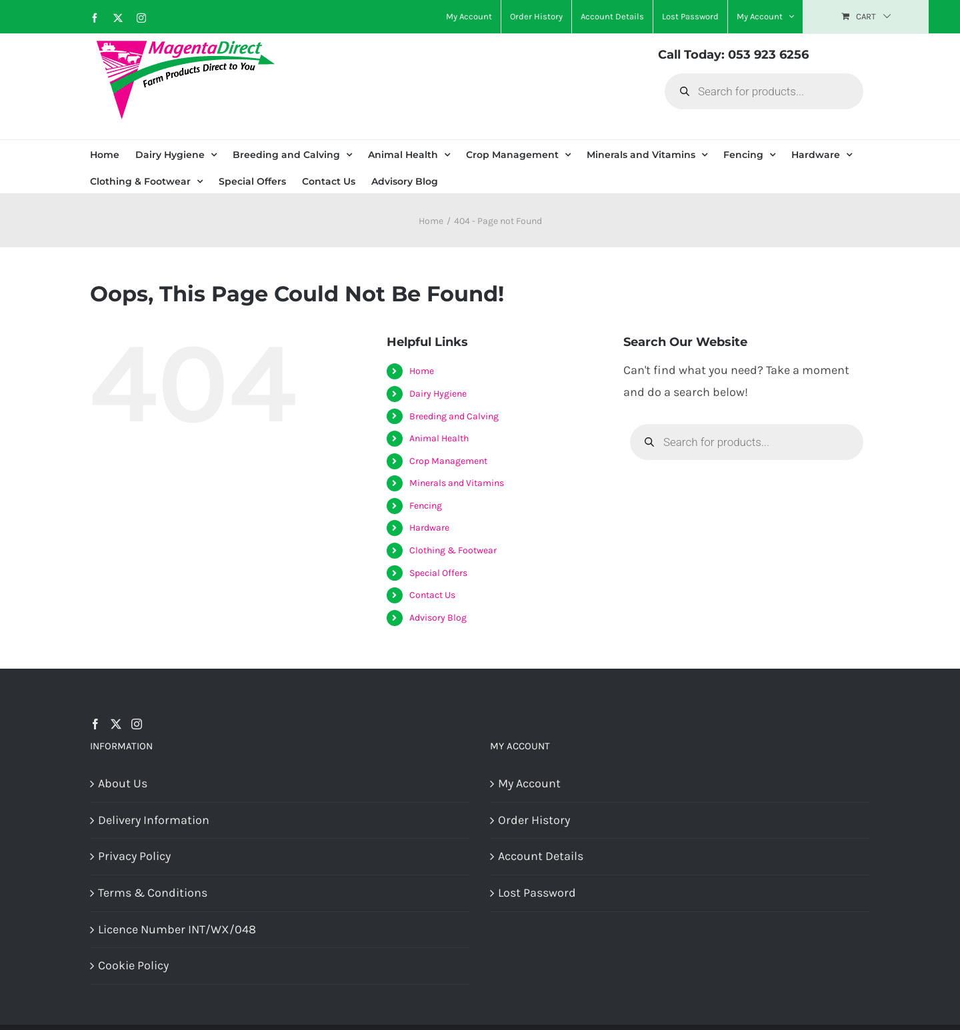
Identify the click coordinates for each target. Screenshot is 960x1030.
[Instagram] (136, 724)
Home (421, 371)
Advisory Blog (438, 617)
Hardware (429, 527)
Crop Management (448, 461)
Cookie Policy (133, 965)
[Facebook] (95, 724)
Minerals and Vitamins (456, 483)
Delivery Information (153, 820)
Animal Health (439, 438)
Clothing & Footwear (453, 550)
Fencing (425, 505)
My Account (529, 783)
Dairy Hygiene (438, 393)
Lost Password (537, 892)
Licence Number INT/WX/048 (177, 929)
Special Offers (438, 573)
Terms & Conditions (152, 892)
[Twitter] (116, 724)
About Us (122, 783)
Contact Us (432, 595)
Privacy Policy (134, 856)
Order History (534, 820)
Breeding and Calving (454, 416)
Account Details (540, 856)
